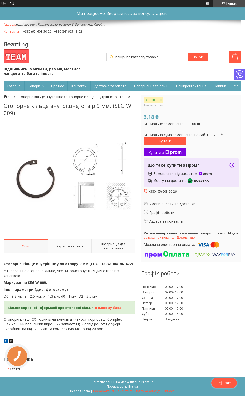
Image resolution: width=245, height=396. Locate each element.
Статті (15, 369)
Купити (165, 140)
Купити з (165, 152)
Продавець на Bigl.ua (122, 386)
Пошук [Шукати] (198, 57)
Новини (220, 86)
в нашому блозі (108, 307)
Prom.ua (148, 382)
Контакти (79, 86)
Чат (224, 383)
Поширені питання (191, 86)
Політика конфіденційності (155, 391)
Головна (14, 86)
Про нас (57, 86)
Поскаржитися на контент (112, 391)
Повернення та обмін (151, 86)
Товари (34, 86)
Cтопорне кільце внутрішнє (40, 97)
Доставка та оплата (110, 86)
